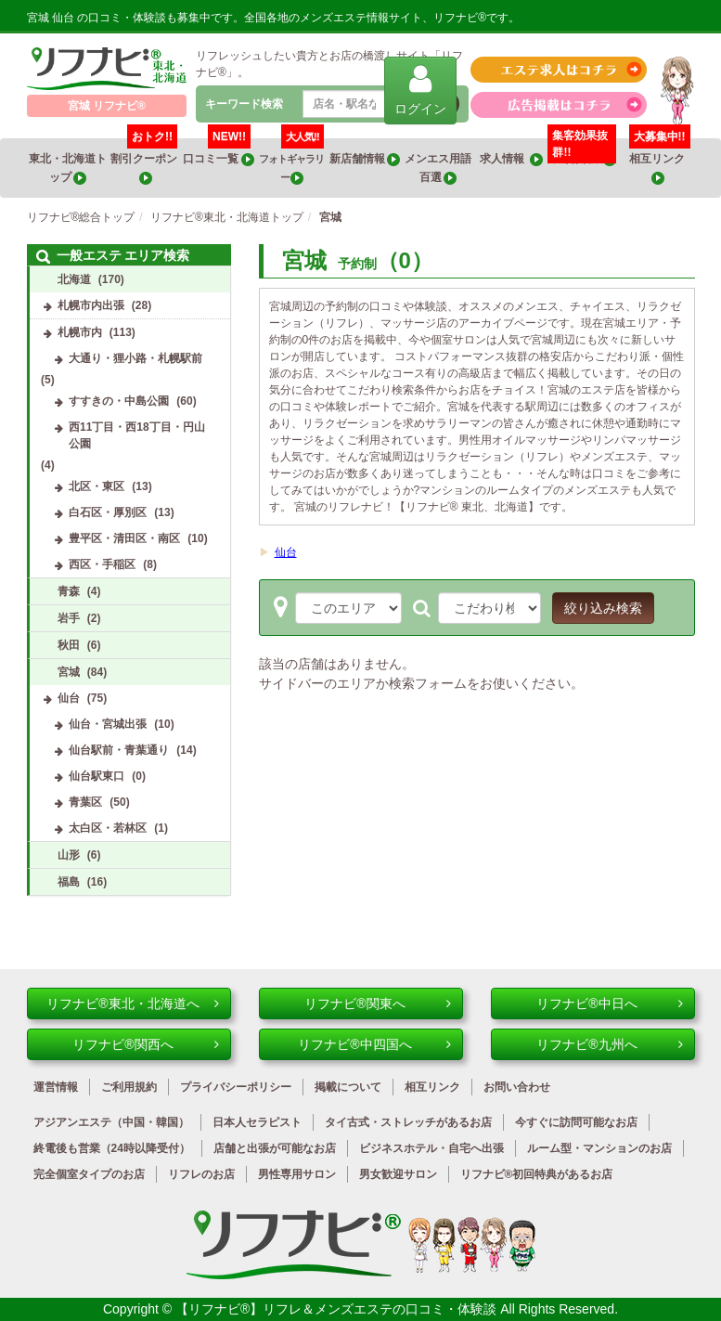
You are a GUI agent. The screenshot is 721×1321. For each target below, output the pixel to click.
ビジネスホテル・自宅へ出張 (431, 1148)
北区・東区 (96, 486)
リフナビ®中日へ (609, 1003)
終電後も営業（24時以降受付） (111, 1148)
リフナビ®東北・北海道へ (132, 1003)
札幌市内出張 (91, 305)
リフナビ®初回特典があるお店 (536, 1174)
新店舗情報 (364, 159)
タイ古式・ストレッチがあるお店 (408, 1122)
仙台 (286, 552)
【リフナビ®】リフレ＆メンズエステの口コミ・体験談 (337, 1309)
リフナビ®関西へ (145, 1044)
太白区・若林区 (108, 828)
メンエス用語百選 (438, 168)
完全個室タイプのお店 (89, 1174)
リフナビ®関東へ (377, 1003)
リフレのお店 (201, 1174)
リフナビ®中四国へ (374, 1044)
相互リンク (659, 161)
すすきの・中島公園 (119, 401)
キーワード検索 (244, 103)
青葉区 (85, 802)
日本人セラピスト (257, 1122)
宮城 (69, 672)
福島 (69, 881)
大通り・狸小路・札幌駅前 (135, 358)
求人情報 (511, 159)
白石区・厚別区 (108, 512)
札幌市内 (80, 332)
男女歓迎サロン (398, 1174)
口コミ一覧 (218, 152)
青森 (69, 591)
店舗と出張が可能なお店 (274, 1148)
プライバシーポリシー (235, 1087)
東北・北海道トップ (68, 168)
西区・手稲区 (102, 564)
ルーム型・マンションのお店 (599, 1148)
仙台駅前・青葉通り (119, 750)
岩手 (69, 618)
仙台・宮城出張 (108, 724)
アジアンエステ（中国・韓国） (111, 1122)
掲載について (348, 1087)
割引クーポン (144, 161)
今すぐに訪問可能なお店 (576, 1122)
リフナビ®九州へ (609, 1044)
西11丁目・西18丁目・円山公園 (137, 435)
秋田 (69, 645)
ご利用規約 (129, 1087)
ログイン (420, 89)
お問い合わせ (516, 1087)
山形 (69, 854)
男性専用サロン (297, 1174)
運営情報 (55, 1087)
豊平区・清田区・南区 (124, 538)
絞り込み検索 (603, 608)
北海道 (74, 279)
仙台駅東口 (96, 776)
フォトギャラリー (291, 161)
